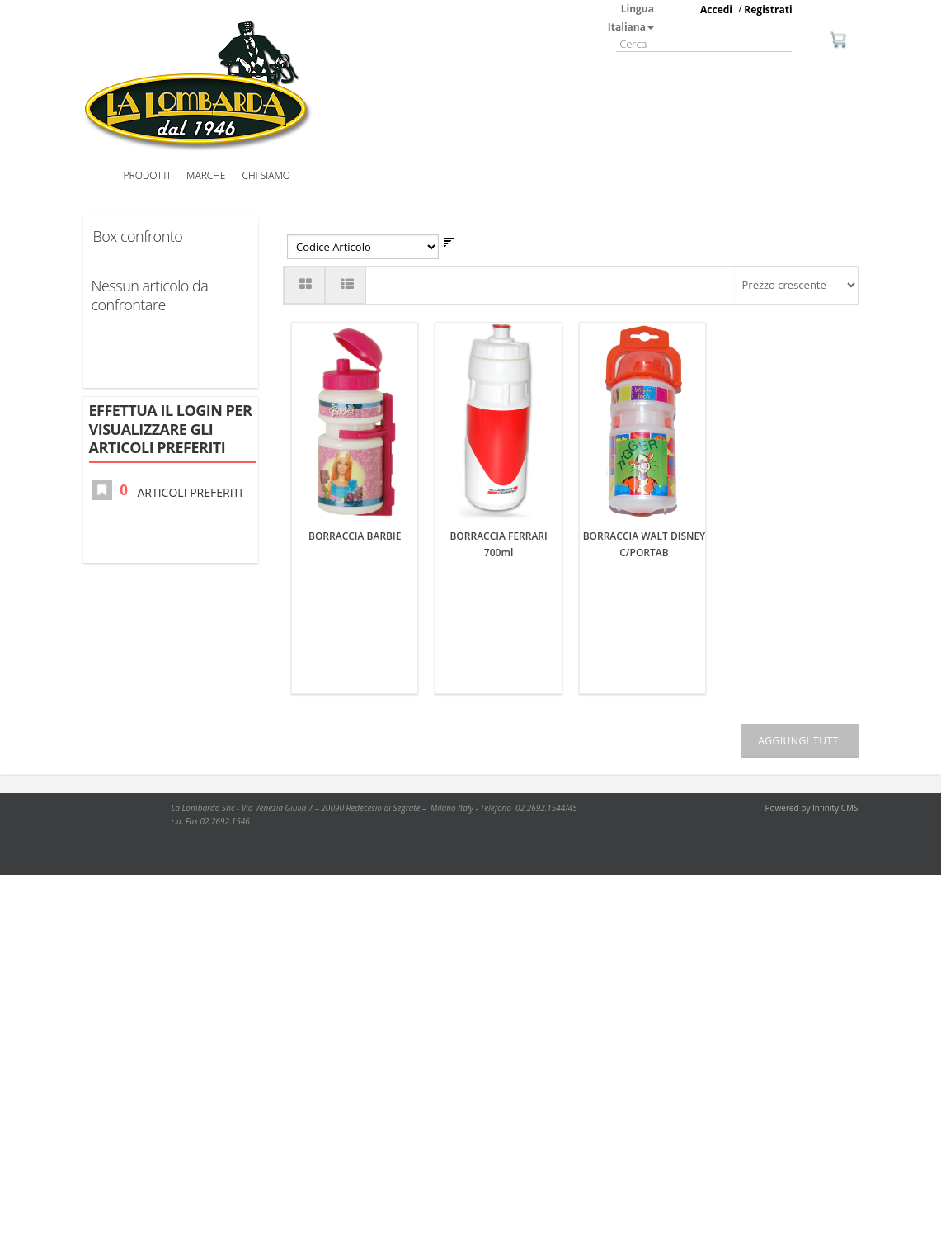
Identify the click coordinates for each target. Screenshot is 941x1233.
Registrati (768, 9)
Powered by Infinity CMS (812, 775)
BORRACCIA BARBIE (354, 331)
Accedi (716, 9)
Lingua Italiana (631, 18)
